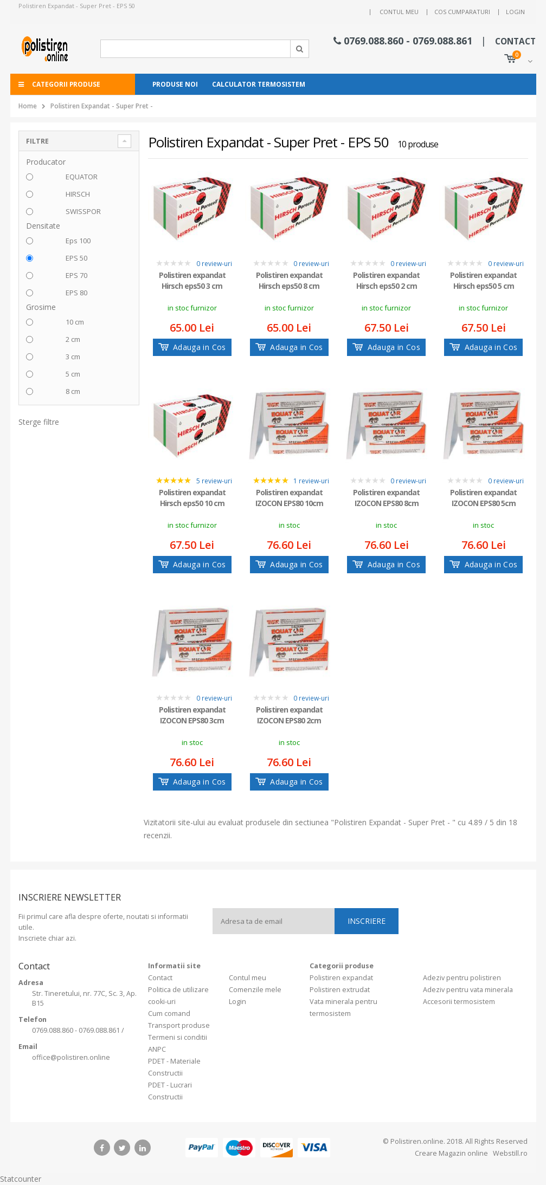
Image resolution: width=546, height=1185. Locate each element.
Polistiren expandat (341, 977)
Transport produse (179, 1025)
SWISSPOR (83, 211)
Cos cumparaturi (462, 12)
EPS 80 (76, 292)
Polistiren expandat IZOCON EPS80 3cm (192, 715)
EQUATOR (82, 177)
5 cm (73, 374)
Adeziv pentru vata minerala (468, 989)
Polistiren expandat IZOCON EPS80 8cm (386, 497)
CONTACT (515, 41)
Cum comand (169, 1013)
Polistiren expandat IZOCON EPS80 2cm (289, 715)
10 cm (75, 322)
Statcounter (20, 1179)
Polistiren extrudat (340, 989)
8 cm (73, 391)
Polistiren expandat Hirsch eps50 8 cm (289, 280)
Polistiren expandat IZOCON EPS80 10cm (289, 497)
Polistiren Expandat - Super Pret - (101, 106)
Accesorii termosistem (459, 1001)
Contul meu (399, 12)
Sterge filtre (38, 422)
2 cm (73, 339)
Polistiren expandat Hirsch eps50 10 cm (192, 497)
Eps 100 (78, 240)
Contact (160, 977)
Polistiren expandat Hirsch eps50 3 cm (192, 280)
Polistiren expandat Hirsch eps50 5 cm (483, 280)
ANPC (157, 1049)
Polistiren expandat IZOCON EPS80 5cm (483, 497)
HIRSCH (78, 194)
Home (27, 106)
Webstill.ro (509, 1153)
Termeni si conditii (177, 1037)
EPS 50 (76, 258)
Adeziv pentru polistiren (462, 977)
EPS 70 (76, 275)
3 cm (73, 356)
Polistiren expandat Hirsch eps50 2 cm (386, 280)
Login (515, 12)
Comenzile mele (255, 989)
